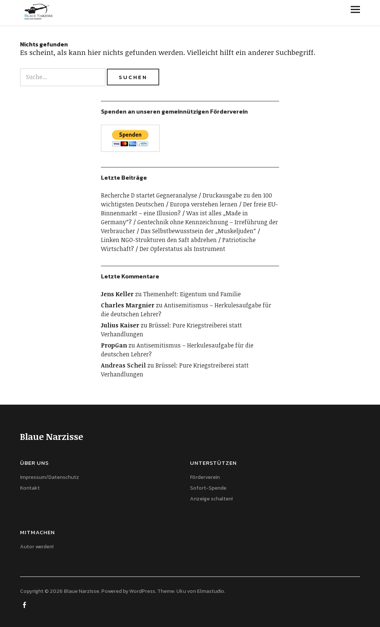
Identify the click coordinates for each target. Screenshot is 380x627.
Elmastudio (210, 591)
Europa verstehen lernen (204, 204)
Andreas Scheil (123, 365)
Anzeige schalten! (211, 499)
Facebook (24, 604)
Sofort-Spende (208, 488)
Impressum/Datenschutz (49, 477)
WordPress (142, 591)
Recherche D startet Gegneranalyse (149, 195)
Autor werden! (36, 547)
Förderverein (205, 477)
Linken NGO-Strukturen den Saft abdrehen (159, 240)
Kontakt (30, 488)
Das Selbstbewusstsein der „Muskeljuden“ (198, 231)
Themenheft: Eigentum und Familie (192, 294)
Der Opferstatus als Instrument (182, 249)
